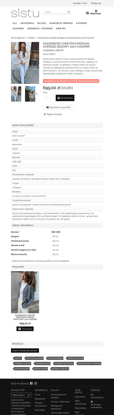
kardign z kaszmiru (60, 368)
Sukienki (18, 28)
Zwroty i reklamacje (60, 402)
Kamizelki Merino (61, 23)
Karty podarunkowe (60, 413)
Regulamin (40, 399)
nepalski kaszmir (42, 363)
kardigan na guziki (23, 363)
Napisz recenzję (53, 114)
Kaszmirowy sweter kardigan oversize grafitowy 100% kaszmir (25, 317)
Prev (13, 94)
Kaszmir (81, 23)
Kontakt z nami (80, 3)
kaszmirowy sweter (34, 358)
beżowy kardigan (55, 358)
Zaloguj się (96, 3)
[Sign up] (28, 395)
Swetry (61, 28)
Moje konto (80, 397)
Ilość (45, 92)
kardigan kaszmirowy (64, 363)
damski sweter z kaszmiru (89, 363)
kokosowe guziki (22, 368)
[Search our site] (54, 12)
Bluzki (41, 23)
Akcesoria (27, 23)
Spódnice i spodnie (40, 28)
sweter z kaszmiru (75, 358)
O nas (37, 394)
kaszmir (18, 358)
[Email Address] (18, 395)
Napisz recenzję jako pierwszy (25, 351)
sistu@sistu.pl (97, 397)
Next (36, 94)
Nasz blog (39, 410)
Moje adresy (80, 408)
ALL (15, 23)
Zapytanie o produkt (58, 107)
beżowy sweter (40, 368)
